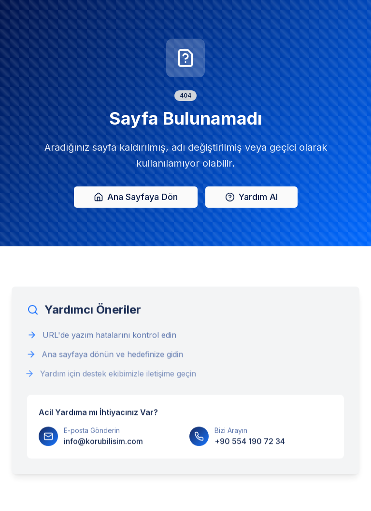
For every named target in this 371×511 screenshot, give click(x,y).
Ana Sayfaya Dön (136, 197)
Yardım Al (251, 197)
